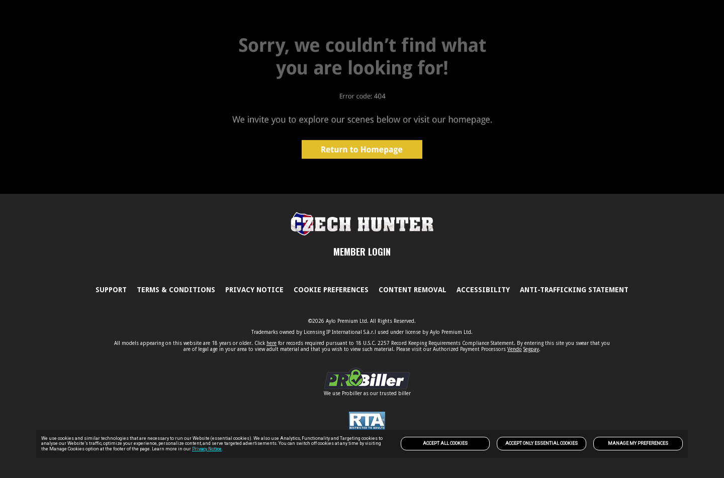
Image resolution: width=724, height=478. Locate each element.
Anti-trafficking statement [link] (574, 290)
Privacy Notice (207, 448)
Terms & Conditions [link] (176, 290)
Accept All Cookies (445, 443)
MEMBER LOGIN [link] (362, 251)
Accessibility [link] (483, 290)
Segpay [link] (531, 349)
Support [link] (111, 290)
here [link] (271, 343)
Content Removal (412, 290)
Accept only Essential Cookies (541, 443)
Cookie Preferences (331, 290)
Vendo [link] (514, 349)
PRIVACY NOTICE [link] (254, 290)
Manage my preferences (638, 443)
